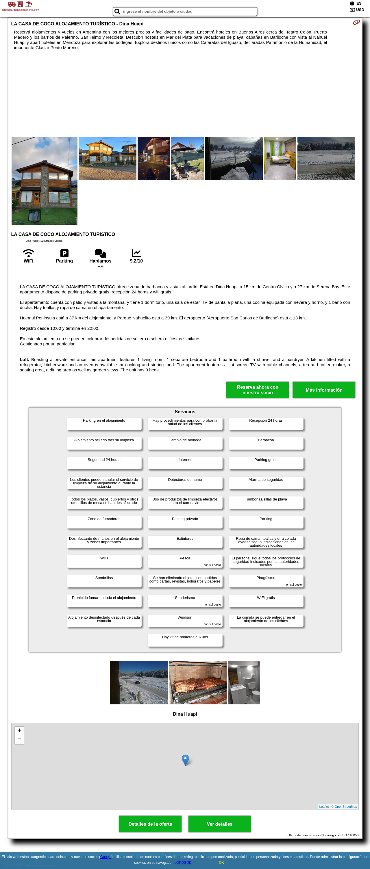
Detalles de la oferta (150, 824)
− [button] (19, 739)
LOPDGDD (182, 863)
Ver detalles (220, 824)
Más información (324, 390)
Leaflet (324, 806)
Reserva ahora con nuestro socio (257, 390)
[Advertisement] (185, 93)
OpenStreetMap (346, 806)
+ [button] (19, 731)
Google (106, 857)
